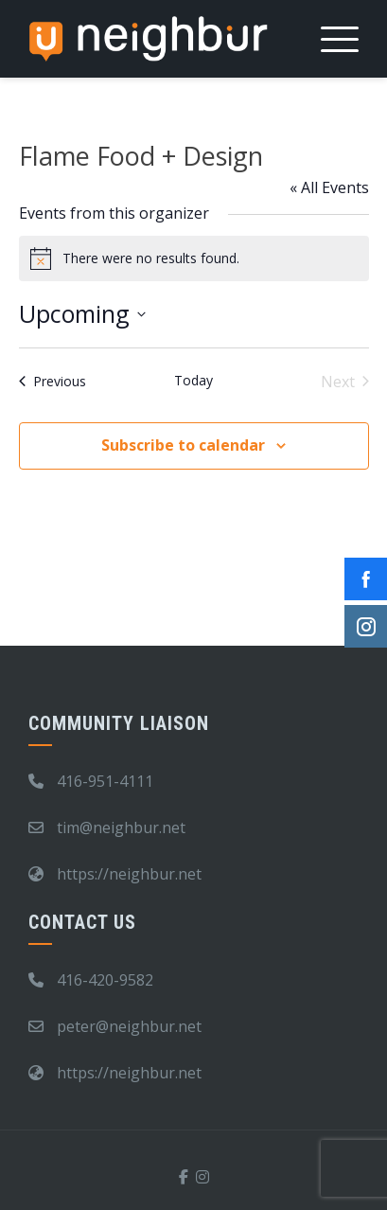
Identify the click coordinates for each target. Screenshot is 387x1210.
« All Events (329, 187)
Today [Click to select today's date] (193, 380)
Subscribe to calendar (183, 445)
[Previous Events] (52, 381)
